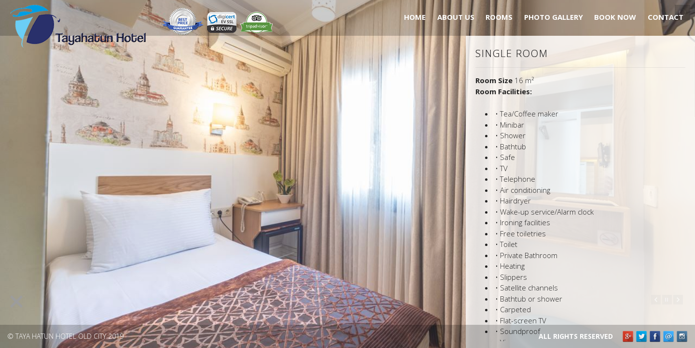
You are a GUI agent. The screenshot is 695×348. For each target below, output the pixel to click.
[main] (580, 193)
